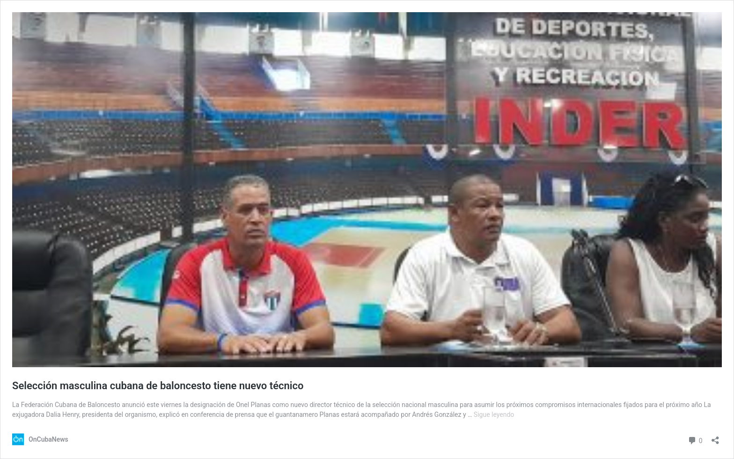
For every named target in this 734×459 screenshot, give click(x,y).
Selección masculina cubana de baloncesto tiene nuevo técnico (157, 386)
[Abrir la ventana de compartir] (715, 437)
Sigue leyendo (494, 414)
